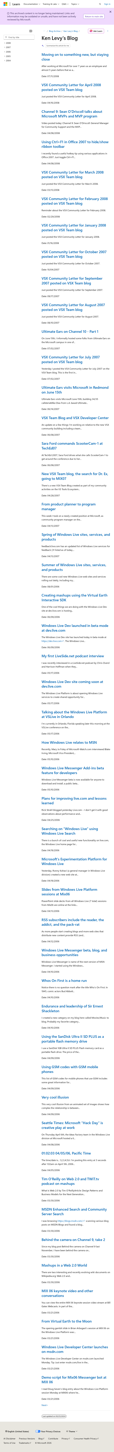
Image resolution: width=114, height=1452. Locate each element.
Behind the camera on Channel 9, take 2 (73, 1239)
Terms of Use (9, 1442)
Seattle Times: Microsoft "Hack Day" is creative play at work (72, 1125)
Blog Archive (54, 31)
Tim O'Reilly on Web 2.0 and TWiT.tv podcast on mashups (70, 1181)
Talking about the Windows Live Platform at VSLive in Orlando (74, 714)
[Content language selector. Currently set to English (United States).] (17, 1431)
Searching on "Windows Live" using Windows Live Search (70, 831)
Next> (45, 1405)
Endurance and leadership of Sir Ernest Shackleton (72, 1008)
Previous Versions (27, 1438)
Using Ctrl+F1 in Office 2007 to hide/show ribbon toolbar (75, 144)
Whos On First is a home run (64, 980)
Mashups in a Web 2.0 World (64, 1265)
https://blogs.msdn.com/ (70, 1220)
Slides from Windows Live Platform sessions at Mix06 (69, 891)
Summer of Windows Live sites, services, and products (74, 567)
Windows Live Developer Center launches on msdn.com (75, 1349)
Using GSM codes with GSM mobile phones (70, 1069)
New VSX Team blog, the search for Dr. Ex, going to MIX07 (75, 476)
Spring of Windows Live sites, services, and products (76, 536)
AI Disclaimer (9, 1438)
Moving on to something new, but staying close (75, 56)
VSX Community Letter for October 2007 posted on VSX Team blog (74, 254)
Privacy (65, 1438)
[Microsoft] (5, 4)
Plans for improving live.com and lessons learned (74, 800)
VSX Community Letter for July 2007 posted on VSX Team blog (71, 359)
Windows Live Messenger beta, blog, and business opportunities (74, 952)
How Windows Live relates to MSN (69, 742)
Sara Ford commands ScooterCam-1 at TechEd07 (72, 445)
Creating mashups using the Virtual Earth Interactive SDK (74, 597)
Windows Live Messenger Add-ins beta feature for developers (73, 770)
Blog (40, 1438)
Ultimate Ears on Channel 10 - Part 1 (70, 331)
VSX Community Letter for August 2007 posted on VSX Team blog (73, 307)
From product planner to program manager (69, 506)
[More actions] (107, 31)
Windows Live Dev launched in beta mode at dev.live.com (75, 628)
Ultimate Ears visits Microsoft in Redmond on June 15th (75, 389)
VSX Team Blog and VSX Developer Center (75, 417)
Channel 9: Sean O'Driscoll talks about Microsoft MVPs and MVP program (72, 113)
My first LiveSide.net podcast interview (73, 655)
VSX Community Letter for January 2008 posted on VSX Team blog (74, 227)
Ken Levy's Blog (71, 31)
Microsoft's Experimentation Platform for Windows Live (74, 861)
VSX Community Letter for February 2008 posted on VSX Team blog (75, 201)
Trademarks (24, 1442)
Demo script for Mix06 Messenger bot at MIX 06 (74, 1379)
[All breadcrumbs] (44, 31)
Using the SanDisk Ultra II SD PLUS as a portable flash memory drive (73, 1038)
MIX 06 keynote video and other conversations (67, 1293)
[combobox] (19, 37)
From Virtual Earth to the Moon (67, 1321)
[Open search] (100, 4)
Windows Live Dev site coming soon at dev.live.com (72, 684)
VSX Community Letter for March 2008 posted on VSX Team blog (73, 174)
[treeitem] (19, 43)
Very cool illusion (55, 1097)
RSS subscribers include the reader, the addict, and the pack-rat (73, 922)
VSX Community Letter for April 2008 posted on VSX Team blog (71, 87)
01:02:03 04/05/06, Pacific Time (66, 1153)
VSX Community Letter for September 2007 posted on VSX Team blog (72, 280)
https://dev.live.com (52, 641)
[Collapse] (30, 31)
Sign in (107, 4)
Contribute (53, 1438)
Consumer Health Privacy (85, 1438)
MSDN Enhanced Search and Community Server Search (74, 1211)
